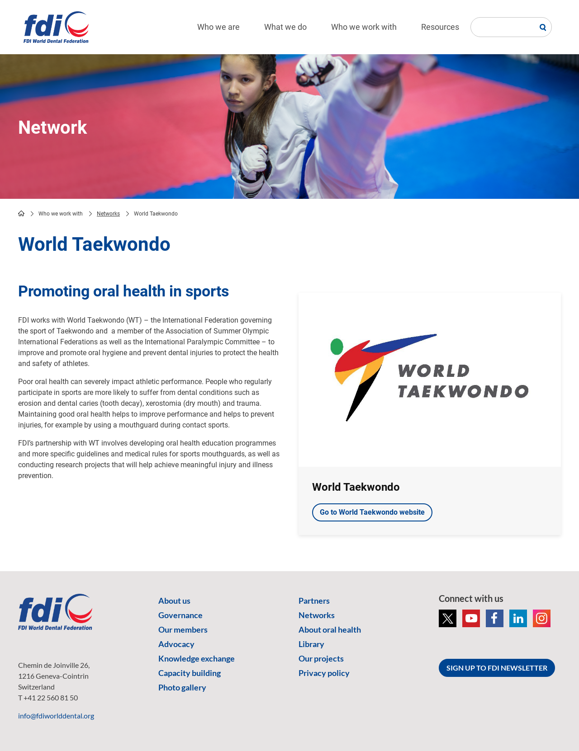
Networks (108, 214)
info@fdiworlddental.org (56, 715)
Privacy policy (324, 673)
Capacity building (189, 673)
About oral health (330, 629)
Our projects (321, 658)
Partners (314, 600)
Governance (180, 615)
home (21, 213)
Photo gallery (182, 687)
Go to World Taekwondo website (372, 512)
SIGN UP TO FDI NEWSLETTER (496, 667)
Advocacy (176, 644)
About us (174, 600)
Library (311, 644)
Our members (183, 629)
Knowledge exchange (196, 658)
